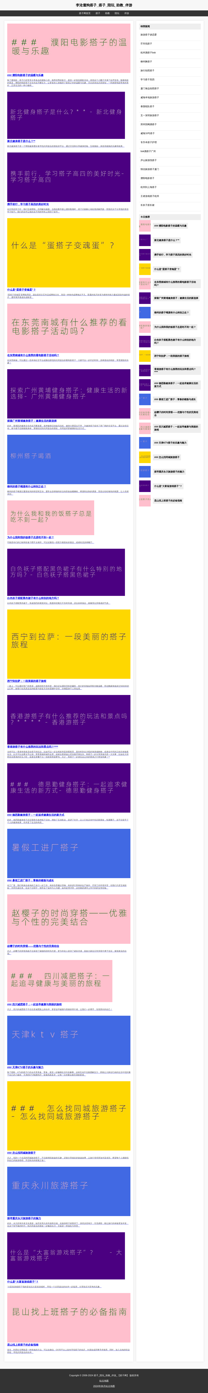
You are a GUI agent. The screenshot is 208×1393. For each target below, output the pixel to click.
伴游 (126, 13)
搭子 (98, 13)
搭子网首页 (85, 13)
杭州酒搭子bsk (148, 52)
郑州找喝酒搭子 (149, 124)
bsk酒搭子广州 (148, 151)
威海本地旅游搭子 (150, 97)
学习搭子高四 (147, 79)
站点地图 (104, 1381)
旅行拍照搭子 (147, 70)
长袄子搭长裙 (147, 205)
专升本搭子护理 (149, 142)
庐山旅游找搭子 (149, 160)
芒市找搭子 (146, 43)
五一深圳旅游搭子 (150, 115)
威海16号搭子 (148, 133)
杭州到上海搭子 (149, 187)
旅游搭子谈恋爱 (149, 34)
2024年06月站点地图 (104, 1386)
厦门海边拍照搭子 (150, 88)
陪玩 (117, 13)
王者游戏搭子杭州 (150, 196)
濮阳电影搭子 (147, 178)
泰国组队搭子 (147, 106)
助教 (107, 13)
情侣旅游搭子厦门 (150, 169)
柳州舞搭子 (146, 61)
